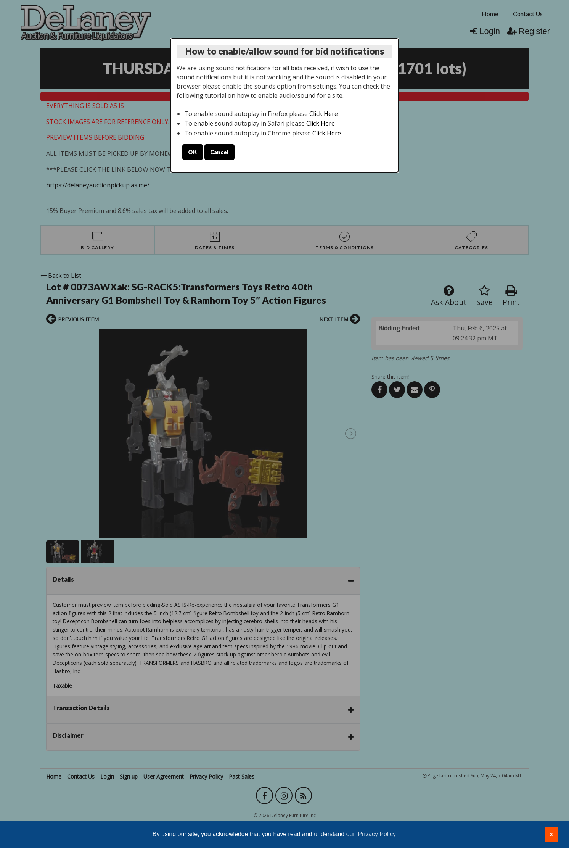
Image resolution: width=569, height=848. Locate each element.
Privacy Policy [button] (377, 834)
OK (192, 152)
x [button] (551, 834)
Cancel (219, 152)
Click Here (323, 114)
